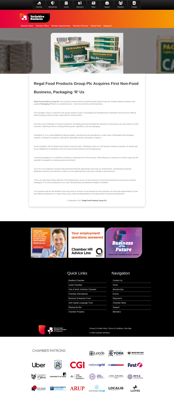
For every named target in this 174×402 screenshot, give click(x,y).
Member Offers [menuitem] (42, 26)
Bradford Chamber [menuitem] (76, 280)
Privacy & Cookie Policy (98, 328)
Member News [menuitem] (27, 26)
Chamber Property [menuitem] (76, 312)
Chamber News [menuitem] (119, 303)
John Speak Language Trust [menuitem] (81, 303)
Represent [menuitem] (117, 298)
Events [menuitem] (116, 294)
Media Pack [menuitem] (96, 26)
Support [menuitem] (116, 307)
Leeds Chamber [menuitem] (75, 285)
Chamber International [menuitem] (78, 294)
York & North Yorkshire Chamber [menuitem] (82, 289)
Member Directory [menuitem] (80, 26)
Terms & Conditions (116, 328)
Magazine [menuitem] (108, 26)
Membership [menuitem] (118, 289)
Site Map (128, 328)
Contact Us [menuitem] (117, 280)
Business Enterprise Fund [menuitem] (80, 298)
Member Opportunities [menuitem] (60, 26)
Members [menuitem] (117, 312)
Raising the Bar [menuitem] (75, 307)
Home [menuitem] (115, 285)
